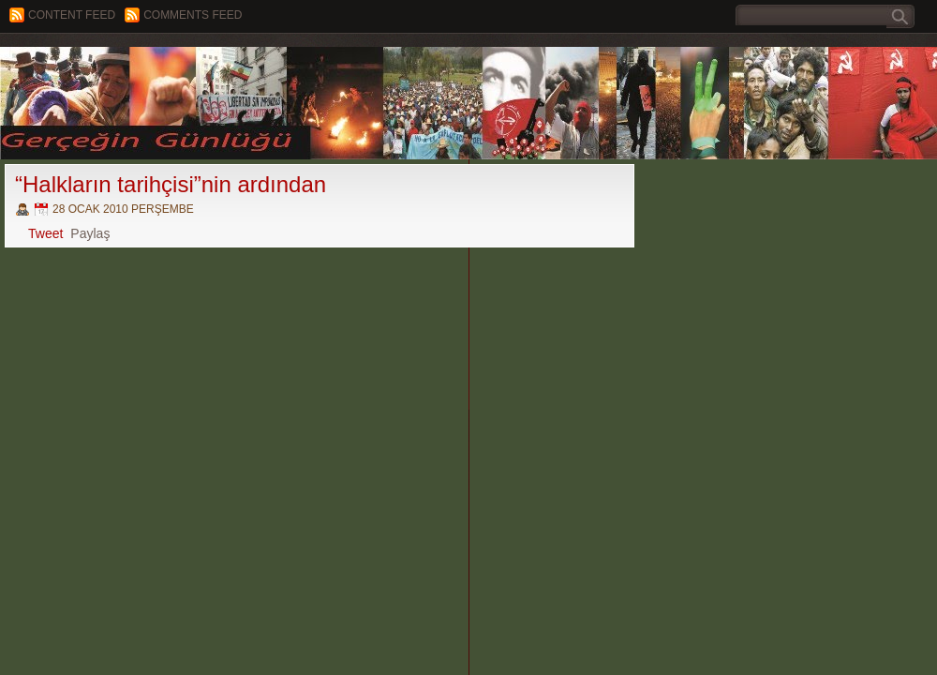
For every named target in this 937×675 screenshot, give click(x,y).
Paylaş (90, 233)
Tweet (45, 233)
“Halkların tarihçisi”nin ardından (170, 184)
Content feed (71, 15)
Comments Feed (192, 15)
